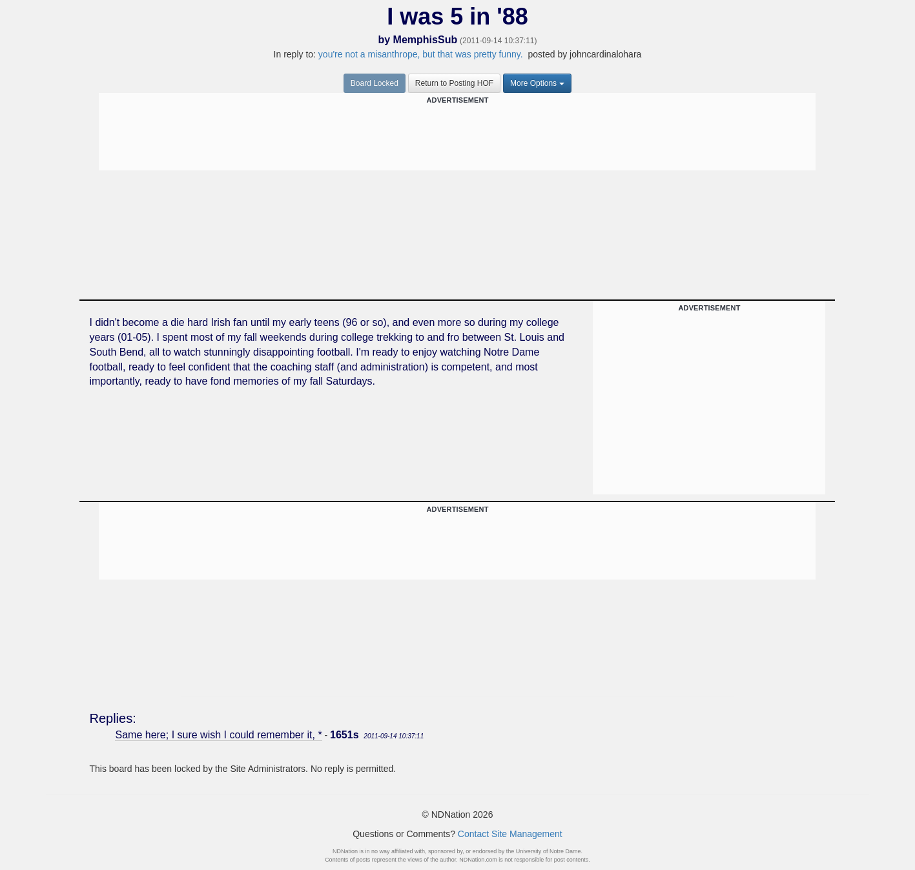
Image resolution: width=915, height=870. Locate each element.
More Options (537, 83)
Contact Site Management (510, 834)
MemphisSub (425, 39)
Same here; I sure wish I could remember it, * (218, 734)
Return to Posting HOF (454, 83)
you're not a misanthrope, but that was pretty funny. (422, 54)
